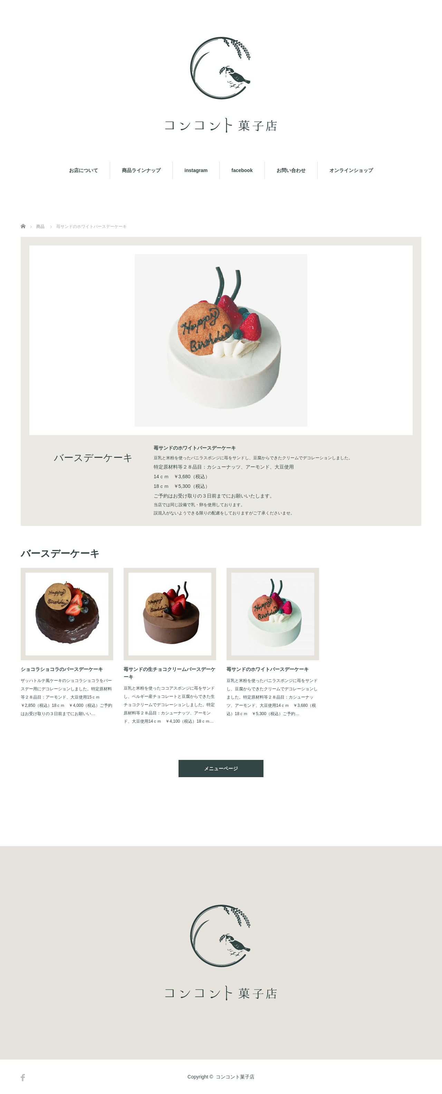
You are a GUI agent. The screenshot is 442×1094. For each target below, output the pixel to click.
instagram (196, 170)
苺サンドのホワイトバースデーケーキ (268, 669)
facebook (241, 170)
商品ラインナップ (141, 170)
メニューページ (221, 768)
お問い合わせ (291, 170)
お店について (83, 170)
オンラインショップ (351, 170)
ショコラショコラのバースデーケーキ (62, 669)
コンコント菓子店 (235, 1077)
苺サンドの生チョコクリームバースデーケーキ (169, 673)
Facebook (23, 1077)
